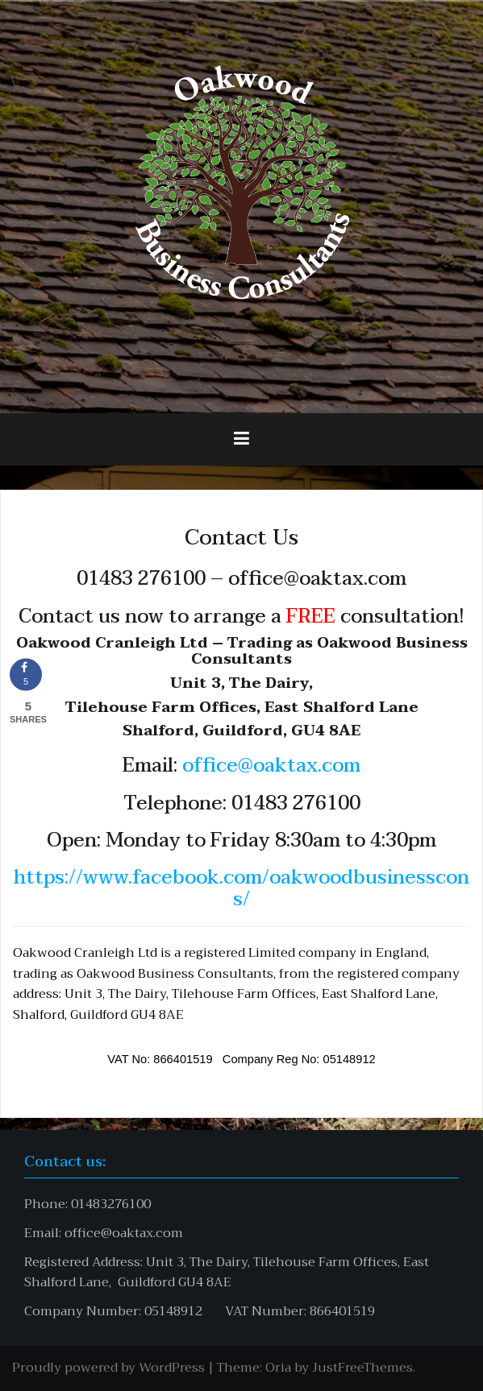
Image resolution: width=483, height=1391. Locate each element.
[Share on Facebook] (26, 674)
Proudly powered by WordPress (108, 1367)
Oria (278, 1367)
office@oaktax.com (271, 765)
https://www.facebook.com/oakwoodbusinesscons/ (241, 888)
